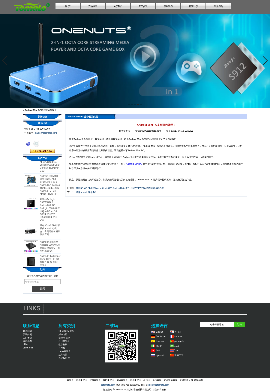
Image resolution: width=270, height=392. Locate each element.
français (178, 336)
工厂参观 (143, 6)
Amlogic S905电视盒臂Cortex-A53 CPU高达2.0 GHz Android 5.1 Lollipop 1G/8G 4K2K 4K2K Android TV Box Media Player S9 (50, 186)
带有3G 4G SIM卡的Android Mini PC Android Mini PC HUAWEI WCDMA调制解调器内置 (120, 188)
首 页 (68, 6)
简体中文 (178, 355)
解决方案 (63, 334)
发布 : (169, 131)
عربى (176, 346)
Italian (159, 346)
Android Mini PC (134, 164)
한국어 (177, 331)
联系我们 (168, 6)
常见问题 (218, 6)
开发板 (61, 348)
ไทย (176, 350)
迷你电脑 (63, 354)
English (159, 331)
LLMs (25, 344)
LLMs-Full (28, 347)
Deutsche (161, 336)
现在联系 (42, 151)
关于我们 (117, 6)
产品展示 (92, 6)
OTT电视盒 (64, 341)
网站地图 (27, 341)
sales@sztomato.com (46, 133)
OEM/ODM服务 (66, 331)
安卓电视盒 (64, 337)
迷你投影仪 (64, 358)
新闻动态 (193, 6)
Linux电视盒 (64, 351)
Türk (158, 350)
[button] (129, 104)
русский (160, 355)
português (179, 341)
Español (160, 341)
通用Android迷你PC (86, 192)
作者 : (122, 131)
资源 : (138, 131)
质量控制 (27, 334)
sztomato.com (108, 385)
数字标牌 (63, 344)
